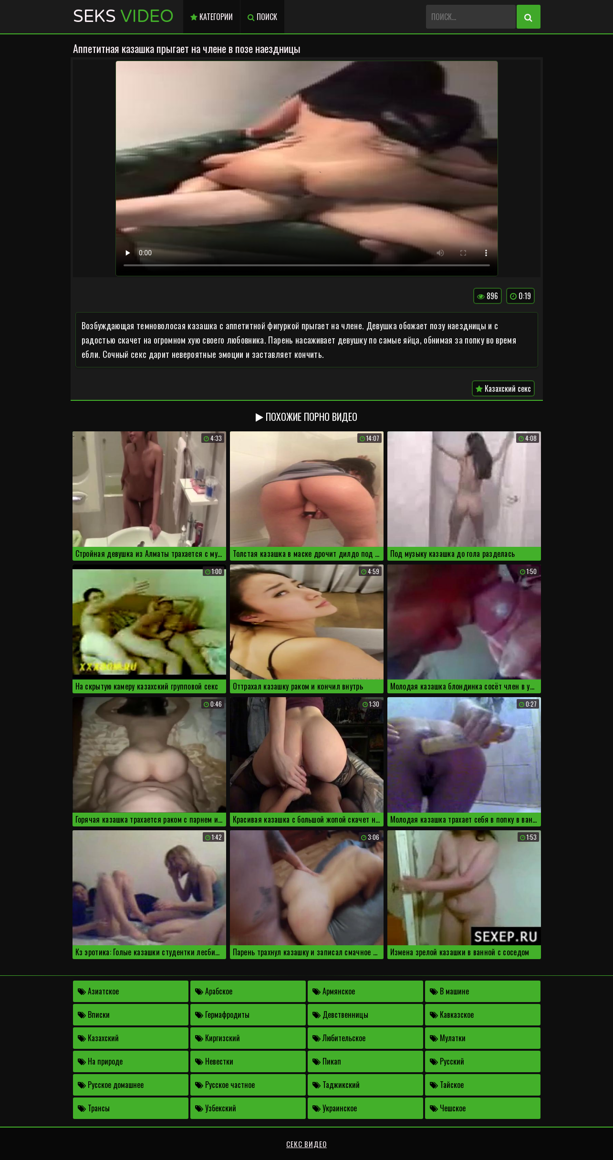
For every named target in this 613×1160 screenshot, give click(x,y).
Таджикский (336, 1084)
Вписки (94, 1014)
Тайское (447, 1084)
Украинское (334, 1108)
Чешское (448, 1108)
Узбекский (215, 1108)
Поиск (262, 16)
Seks (123, 16)
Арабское (213, 991)
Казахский (98, 1038)
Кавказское (452, 1014)
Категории (211, 16)
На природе (100, 1061)
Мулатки (448, 1038)
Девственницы (340, 1014)
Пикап (326, 1061)
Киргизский (217, 1038)
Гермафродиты (222, 1014)
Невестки (214, 1061)
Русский (447, 1061)
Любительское (338, 1038)
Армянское (333, 991)
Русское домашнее (111, 1084)
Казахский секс (503, 388)
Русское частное (225, 1084)
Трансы (94, 1108)
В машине (449, 991)
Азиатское (98, 991)
